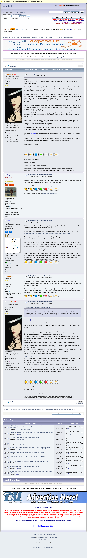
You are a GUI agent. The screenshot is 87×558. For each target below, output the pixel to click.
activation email (17, 14)
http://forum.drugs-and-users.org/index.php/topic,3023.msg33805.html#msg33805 (48, 233)
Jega (8, 220)
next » (82, 63)
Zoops (68, 445)
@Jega (33, 133)
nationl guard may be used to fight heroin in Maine (24, 437)
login (18, 12)
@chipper (32, 320)
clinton (17, 439)
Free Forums (40, 537)
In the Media (21, 439)
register (23, 12)
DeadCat (17, 458)
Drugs (19, 449)
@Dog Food (28, 357)
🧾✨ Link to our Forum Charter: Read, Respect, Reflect (68, 17)
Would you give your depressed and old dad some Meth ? (27, 452)
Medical (19, 434)
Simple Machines (51, 534)
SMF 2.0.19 (36, 534)
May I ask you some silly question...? (39, 74)
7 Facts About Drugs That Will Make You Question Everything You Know (31, 448)
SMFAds (33, 537)
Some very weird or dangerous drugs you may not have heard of (29, 461)
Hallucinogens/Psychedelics (24, 429)
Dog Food (10, 276)
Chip (8, 175)
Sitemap (46, 537)
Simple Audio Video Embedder (44, 536)
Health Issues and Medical (28, 458)
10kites (69, 449)
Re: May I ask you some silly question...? (41, 174)
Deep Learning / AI (22, 474)
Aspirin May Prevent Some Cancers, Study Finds (24, 466)
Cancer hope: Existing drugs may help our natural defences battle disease (31, 432)
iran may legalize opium (17, 443)
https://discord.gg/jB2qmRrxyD (57, 57)
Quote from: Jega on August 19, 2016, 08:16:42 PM (37, 307)
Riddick (69, 434)
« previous (77, 63)
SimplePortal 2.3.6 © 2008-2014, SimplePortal (43, 547)
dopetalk (7, 6)
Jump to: (49, 413)
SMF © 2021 (43, 534)
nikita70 (10, 74)
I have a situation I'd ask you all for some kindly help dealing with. (29, 456)
